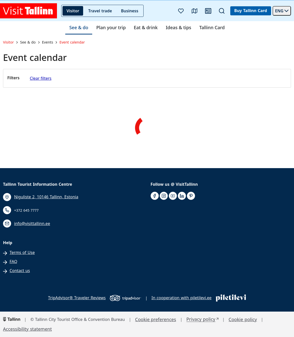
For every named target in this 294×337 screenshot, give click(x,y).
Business (129, 11)
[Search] (222, 11)
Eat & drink (146, 27)
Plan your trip (111, 27)
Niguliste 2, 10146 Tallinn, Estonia (46, 197)
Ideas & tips (178, 27)
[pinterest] (191, 196)
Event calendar (72, 42)
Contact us (20, 270)
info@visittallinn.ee (32, 223)
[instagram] (164, 196)
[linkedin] (182, 196)
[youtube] (173, 196)
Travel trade (100, 11)
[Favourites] (181, 11)
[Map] (194, 11)
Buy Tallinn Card (250, 10)
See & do (78, 27)
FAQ (13, 261)
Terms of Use (22, 252)
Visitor (73, 11)
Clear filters (40, 78)
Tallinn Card (212, 27)
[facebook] (155, 196)
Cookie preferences (155, 319)
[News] (208, 11)
